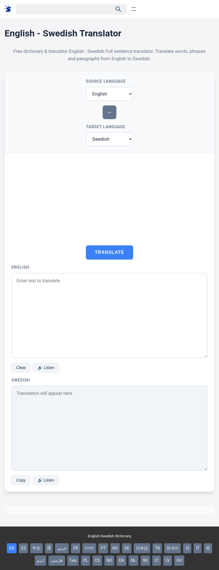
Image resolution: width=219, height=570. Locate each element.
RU (115, 548)
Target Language (105, 127)
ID (208, 548)
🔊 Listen (46, 367)
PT (103, 548)
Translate (109, 252)
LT (157, 560)
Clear (21, 367)
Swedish (20, 380)
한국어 (173, 548)
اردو (40, 560)
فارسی (57, 560)
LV (167, 560)
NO (109, 560)
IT (197, 548)
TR (157, 548)
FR (75, 548)
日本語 (142, 548)
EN (11, 548)
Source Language (106, 81)
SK (145, 560)
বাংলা (89, 548)
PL (85, 560)
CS (97, 560)
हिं (48, 548)
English (20, 267)
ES (23, 548)
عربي (61, 548)
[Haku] (59, 9)
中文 (36, 548)
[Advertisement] (109, 196)
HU (179, 560)
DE (126, 548)
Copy (21, 480)
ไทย (73, 560)
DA (121, 560)
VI (187, 548)
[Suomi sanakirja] (9, 9)
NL (133, 560)
